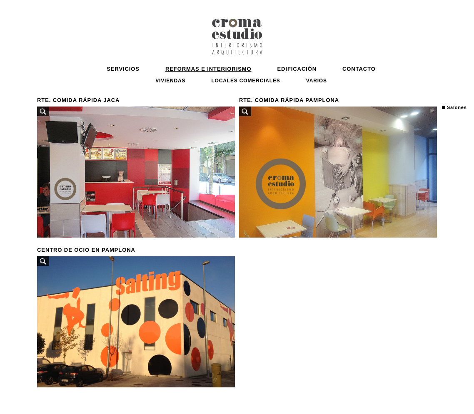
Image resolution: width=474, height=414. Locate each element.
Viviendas (170, 81)
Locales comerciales (245, 81)
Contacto (359, 69)
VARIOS (316, 81)
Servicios (123, 69)
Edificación (297, 69)
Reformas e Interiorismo (208, 69)
